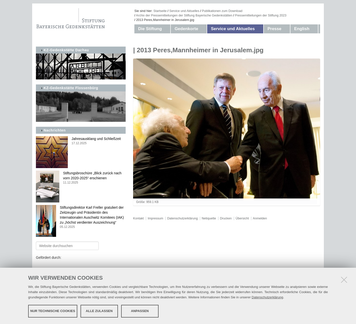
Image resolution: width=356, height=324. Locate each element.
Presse (274, 28)
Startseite (160, 11)
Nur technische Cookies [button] (52, 311)
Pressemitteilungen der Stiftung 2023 (260, 15)
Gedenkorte (186, 28)
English (301, 28)
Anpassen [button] (140, 311)
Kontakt (138, 218)
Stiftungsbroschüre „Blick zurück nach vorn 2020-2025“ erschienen (81, 178)
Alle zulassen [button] (99, 311)
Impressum (155, 218)
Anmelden (260, 218)
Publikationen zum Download (222, 11)
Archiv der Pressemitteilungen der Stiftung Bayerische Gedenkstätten (184, 15)
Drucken (226, 218)
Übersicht (242, 218)
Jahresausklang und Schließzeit (81, 141)
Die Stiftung (150, 28)
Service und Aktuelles (184, 11)
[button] (166, 28)
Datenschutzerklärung (267, 297)
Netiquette (209, 218)
